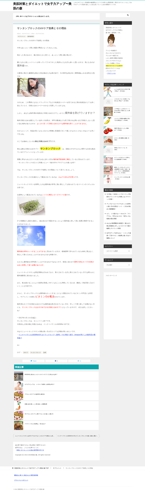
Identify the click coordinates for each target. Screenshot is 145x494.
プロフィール (111, 73)
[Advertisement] (118, 307)
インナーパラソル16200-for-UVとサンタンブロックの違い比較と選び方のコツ (78, 436)
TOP (31, 468)
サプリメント (21, 36)
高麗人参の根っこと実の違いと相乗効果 (36, 404)
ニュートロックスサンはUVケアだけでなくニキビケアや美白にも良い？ (35, 436)
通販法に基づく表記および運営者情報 (26, 475)
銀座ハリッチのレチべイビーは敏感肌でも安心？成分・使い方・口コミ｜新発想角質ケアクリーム (122, 170)
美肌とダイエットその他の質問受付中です (30, 450)
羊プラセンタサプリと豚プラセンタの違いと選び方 (39, 414)
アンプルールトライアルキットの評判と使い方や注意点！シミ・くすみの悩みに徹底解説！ (118, 206)
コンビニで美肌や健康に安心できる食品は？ (122, 119)
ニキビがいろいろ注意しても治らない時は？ (122, 99)
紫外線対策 (31, 36)
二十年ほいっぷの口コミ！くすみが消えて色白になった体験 (122, 110)
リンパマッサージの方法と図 (122, 178)
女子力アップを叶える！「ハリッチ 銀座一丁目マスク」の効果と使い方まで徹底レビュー (119, 235)
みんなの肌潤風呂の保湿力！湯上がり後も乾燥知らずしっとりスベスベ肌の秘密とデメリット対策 (118, 225)
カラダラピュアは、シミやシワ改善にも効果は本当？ (40, 384)
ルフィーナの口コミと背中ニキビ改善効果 (122, 158)
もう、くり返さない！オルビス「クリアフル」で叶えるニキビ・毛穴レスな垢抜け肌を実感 (118, 216)
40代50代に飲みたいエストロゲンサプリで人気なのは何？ (41, 374)
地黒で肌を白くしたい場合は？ (121, 129)
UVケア (26, 352)
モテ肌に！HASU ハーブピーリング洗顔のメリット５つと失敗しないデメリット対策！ (119, 196)
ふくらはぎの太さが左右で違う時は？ (122, 90)
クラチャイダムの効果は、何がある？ (35, 424)
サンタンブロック (36, 352)
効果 (45, 352)
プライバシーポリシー (21, 480)
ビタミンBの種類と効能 (121, 139)
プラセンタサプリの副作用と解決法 (35, 394)
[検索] (118, 15)
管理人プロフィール (120, 148)
